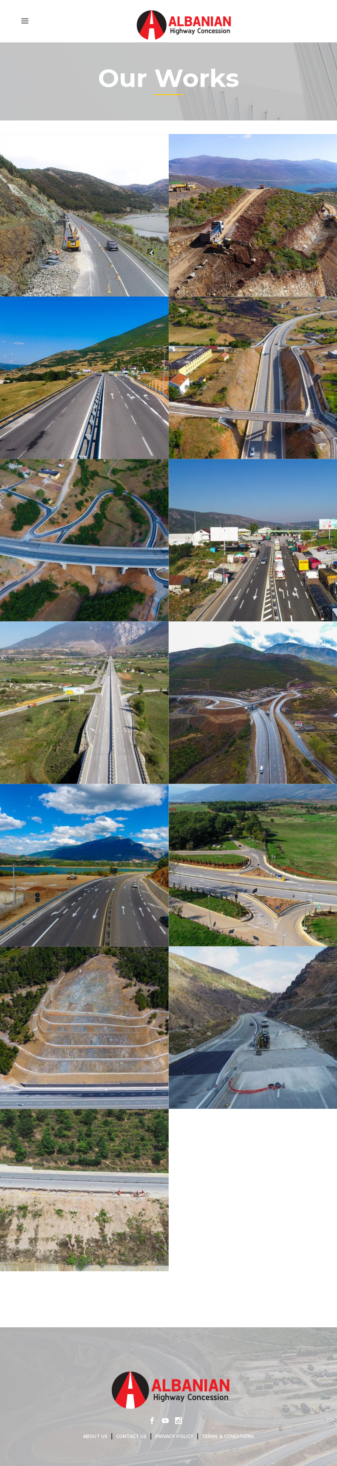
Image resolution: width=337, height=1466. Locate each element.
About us (95, 1436)
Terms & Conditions (228, 1436)
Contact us (131, 1436)
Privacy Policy (174, 1436)
